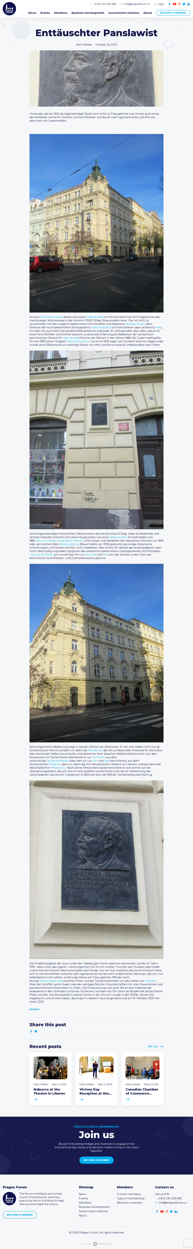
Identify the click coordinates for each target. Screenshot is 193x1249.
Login (160, 4)
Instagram (179, 4)
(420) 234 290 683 (105, 4)
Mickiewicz (58, 767)
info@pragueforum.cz (137, 4)
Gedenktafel (94, 317)
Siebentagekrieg (51, 980)
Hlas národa (70, 337)
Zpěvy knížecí (118, 537)
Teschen (150, 980)
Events (45, 12)
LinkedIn (188, 4)
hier (158, 327)
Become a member (173, 12)
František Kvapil (51, 317)
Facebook (170, 4)
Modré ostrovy (69, 544)
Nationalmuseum (78, 341)
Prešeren (55, 764)
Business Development (87, 12)
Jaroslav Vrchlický (41, 554)
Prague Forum (9, 8)
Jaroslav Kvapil (135, 324)
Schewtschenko (57, 760)
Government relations (123, 12)
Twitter (184, 4)
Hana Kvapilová (101, 327)
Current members (129, 1194)
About (147, 12)
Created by (96, 1244)
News (32, 12)
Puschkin (98, 757)
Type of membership (131, 1198)
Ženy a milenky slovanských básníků (60, 540)
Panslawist (95, 750)
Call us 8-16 (162, 1194)
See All (153, 1046)
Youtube (174, 4)
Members (60, 12)
